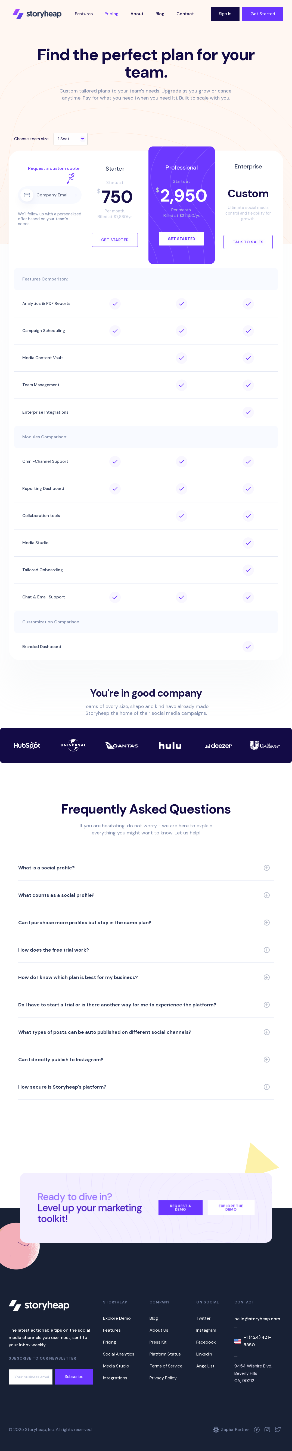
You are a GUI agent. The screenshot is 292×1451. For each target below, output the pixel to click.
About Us (159, 1330)
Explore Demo (117, 1318)
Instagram (206, 1330)
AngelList (205, 1366)
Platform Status (165, 1354)
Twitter (203, 1318)
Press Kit (158, 1342)
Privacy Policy (163, 1378)
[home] (37, 14)
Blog (160, 14)
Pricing (111, 14)
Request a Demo (180, 1207)
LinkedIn (204, 1354)
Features (84, 14)
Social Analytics (118, 1354)
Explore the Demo (231, 1207)
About (137, 14)
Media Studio (116, 1366)
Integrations (115, 1378)
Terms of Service (166, 1366)
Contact (185, 14)
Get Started (262, 14)
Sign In (225, 14)
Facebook (206, 1342)
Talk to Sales (248, 242)
